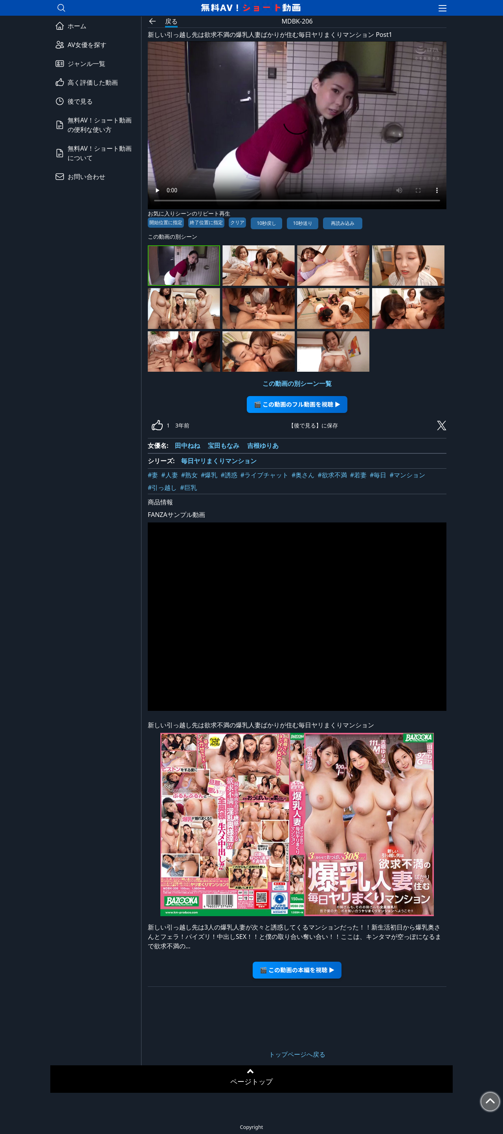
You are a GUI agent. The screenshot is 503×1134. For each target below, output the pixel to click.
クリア (237, 222)
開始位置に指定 (165, 222)
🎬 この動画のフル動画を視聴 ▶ (297, 404)
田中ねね (187, 445)
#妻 (153, 475)
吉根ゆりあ (263, 445)
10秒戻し (266, 223)
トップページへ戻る (297, 1054)
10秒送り (302, 223)
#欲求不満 (332, 475)
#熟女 (189, 475)
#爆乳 (209, 475)
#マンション (407, 475)
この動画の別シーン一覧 (297, 383)
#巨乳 (188, 487)
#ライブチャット (264, 475)
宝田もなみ (223, 445)
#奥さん (303, 475)
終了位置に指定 (206, 222)
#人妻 (169, 475)
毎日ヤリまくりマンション (219, 461)
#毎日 (378, 475)
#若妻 (358, 475)
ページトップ (251, 1081)
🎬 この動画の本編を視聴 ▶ (297, 970)
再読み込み (342, 223)
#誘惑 (228, 475)
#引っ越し (162, 487)
